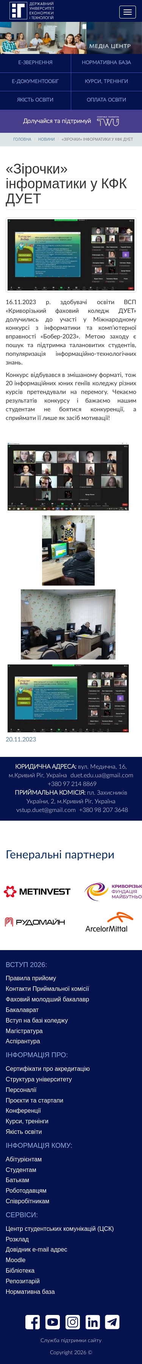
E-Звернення (35, 62)
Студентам (21, 1170)
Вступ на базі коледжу (37, 1020)
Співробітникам (27, 1201)
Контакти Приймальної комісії (47, 989)
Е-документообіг (35, 81)
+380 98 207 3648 (103, 810)
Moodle (15, 1260)
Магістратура (24, 1031)
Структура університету (39, 1079)
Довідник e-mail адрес (36, 1249)
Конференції (23, 1110)
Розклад (17, 1239)
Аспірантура (23, 1041)
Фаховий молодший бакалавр (47, 999)
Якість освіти (35, 100)
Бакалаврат (22, 1010)
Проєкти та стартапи (34, 1100)
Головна (22, 139)
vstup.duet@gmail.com (46, 810)
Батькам (17, 1180)
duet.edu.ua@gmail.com (101, 775)
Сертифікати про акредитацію (48, 1069)
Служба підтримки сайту (71, 1340)
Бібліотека (20, 1270)
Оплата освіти (106, 100)
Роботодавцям (26, 1190)
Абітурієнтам (24, 1159)
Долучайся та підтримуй (71, 121)
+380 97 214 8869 (72, 784)
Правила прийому (31, 978)
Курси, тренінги (106, 81)
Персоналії (21, 1090)
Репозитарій (23, 1281)
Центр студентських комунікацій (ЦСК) (60, 1229)
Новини (46, 139)
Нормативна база (106, 62)
